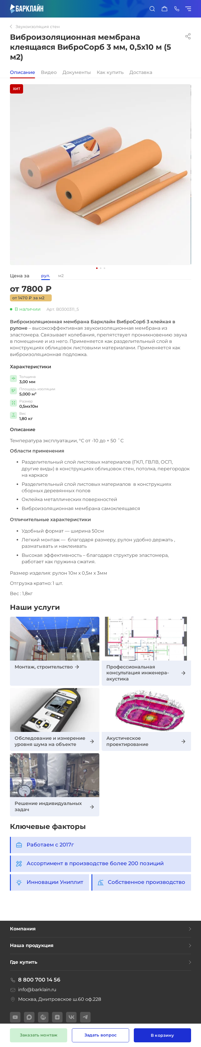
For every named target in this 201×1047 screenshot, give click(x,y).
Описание (22, 72)
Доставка (140, 72)
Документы (77, 72)
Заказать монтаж (38, 1035)
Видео (49, 72)
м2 (61, 276)
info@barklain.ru (33, 990)
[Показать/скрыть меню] (189, 8)
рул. (45, 276)
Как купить (110, 72)
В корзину (162, 1035)
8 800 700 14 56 (35, 980)
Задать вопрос (100, 1035)
